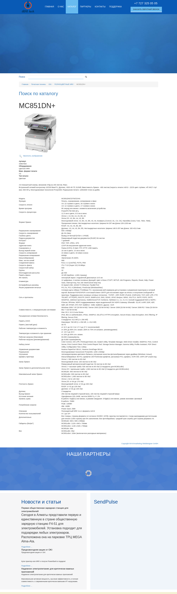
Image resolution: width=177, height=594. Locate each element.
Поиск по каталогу (38, 93)
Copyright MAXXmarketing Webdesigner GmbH (139, 444)
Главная (49, 7)
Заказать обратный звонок (146, 9)
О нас (61, 7)
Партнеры (85, 7)
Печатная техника (38, 84)
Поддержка (115, 7)
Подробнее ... (26, 547)
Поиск (22, 77)
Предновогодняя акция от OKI (36, 550)
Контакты (100, 7)
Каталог (72, 7)
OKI (50, 84)
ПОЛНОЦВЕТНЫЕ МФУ (64, 84)
